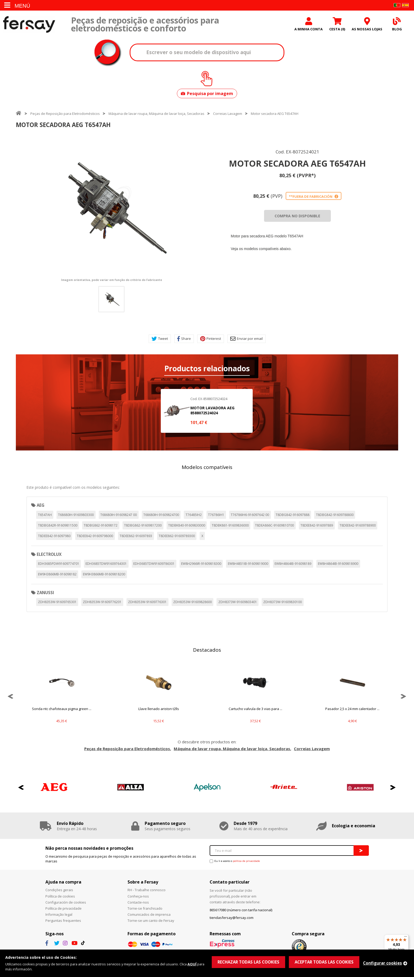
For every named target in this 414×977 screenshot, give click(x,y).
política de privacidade (246, 861)
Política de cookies (60, 896)
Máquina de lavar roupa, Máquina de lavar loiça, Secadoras (156, 113)
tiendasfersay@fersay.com (231, 917)
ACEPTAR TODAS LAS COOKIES (324, 962)
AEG (40, 505)
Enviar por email (246, 338)
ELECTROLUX (49, 554)
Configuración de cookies (65, 902)
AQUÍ (191, 964)
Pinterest (210, 338)
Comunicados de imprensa (149, 914)
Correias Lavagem (227, 113)
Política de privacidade (63, 908)
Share (184, 338)
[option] (111, 208)
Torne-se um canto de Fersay (151, 920)
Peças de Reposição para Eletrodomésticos (65, 113)
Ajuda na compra (63, 882)
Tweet (160, 338)
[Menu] (405, 937)
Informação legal (58, 914)
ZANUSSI (45, 592)
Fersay (29, 24)
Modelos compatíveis (207, 467)
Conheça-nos (138, 896)
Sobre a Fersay (143, 882)
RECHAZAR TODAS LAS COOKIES (248, 962)
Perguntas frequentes (63, 920)
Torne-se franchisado (145, 908)
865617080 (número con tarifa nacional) (241, 910)
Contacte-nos (138, 902)
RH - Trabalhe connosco (147, 889)
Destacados (207, 649)
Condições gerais (59, 889)
